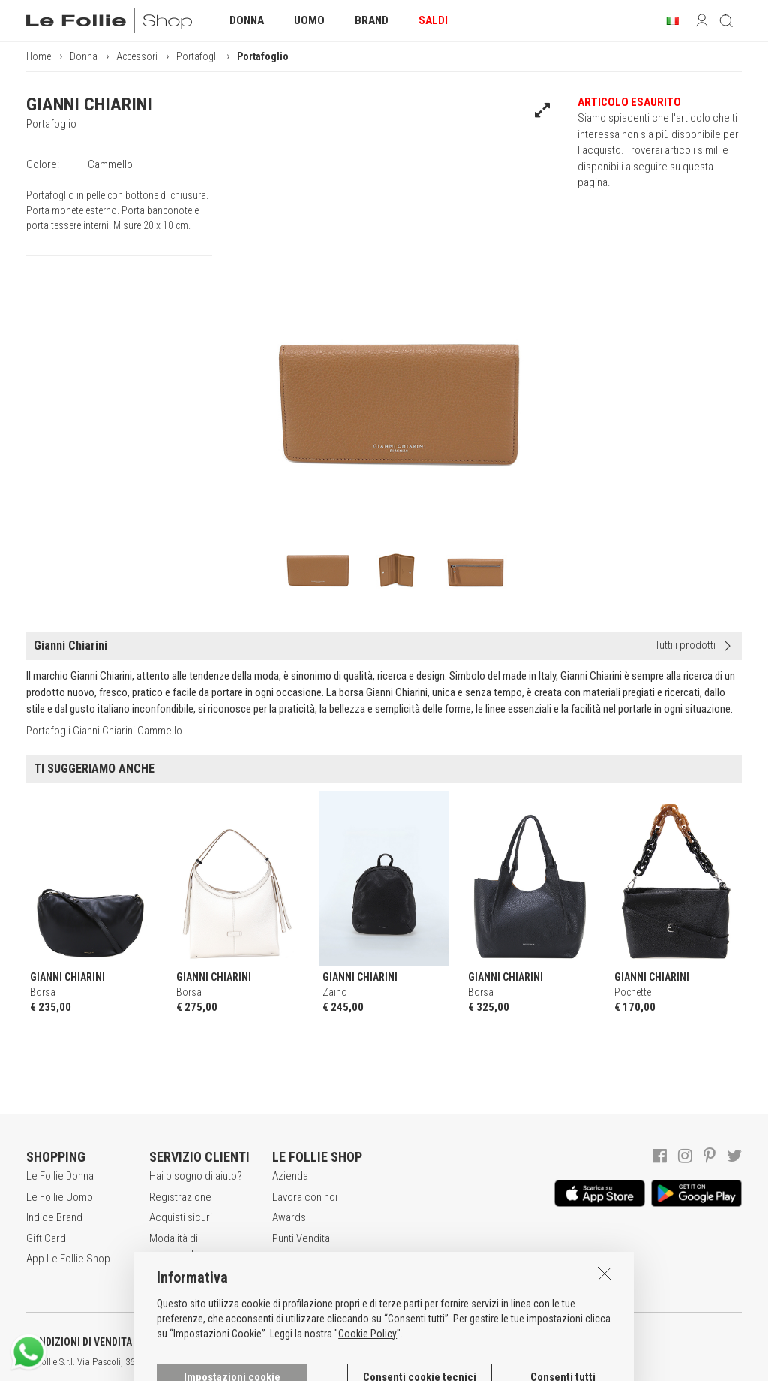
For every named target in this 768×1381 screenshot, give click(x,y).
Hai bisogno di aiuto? (195, 1176)
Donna (84, 56)
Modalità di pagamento (174, 1246)
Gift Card (46, 1238)
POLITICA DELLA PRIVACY (232, 1342)
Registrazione (180, 1197)
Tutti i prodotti (685, 645)
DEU (551, 1362)
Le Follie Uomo (59, 1197)
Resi (159, 1274)
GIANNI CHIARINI (89, 104)
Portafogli (197, 56)
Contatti (289, 1258)
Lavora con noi (305, 1197)
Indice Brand (54, 1217)
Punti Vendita (301, 1238)
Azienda (290, 1176)
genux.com (480, 1362)
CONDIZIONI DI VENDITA (79, 1342)
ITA (514, 1362)
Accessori (137, 56)
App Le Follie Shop (68, 1258)
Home (38, 56)
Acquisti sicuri (180, 1217)
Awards (289, 1217)
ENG (532, 1362)
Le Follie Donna (60, 1176)
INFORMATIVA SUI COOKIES (393, 1342)
